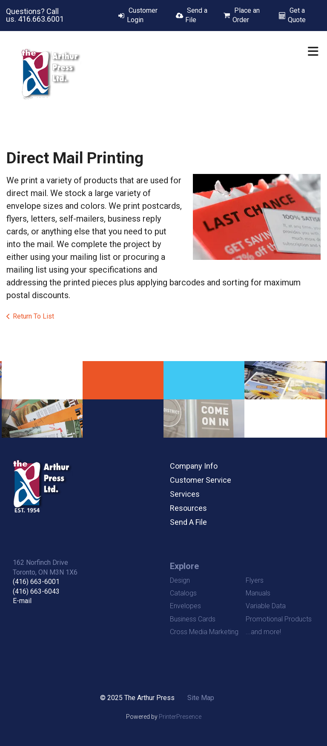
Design (180, 580)
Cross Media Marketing (204, 632)
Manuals (258, 593)
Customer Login (142, 15)
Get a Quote (297, 15)
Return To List (33, 316)
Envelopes (185, 606)
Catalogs (183, 593)
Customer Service (200, 480)
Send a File (196, 15)
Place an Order (246, 15)
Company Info (194, 465)
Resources (188, 508)
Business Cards (192, 619)
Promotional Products (279, 619)
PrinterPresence (180, 716)
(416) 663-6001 (36, 582)
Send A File (188, 522)
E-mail (22, 601)
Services (185, 494)
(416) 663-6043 (36, 591)
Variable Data (266, 606)
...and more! (263, 632)
